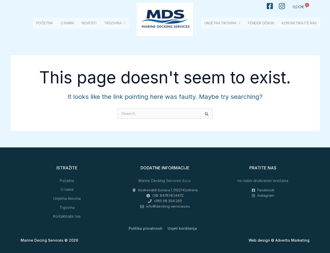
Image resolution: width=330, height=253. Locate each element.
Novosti (89, 23)
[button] (114, 23)
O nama (67, 23)
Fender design (261, 23)
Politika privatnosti (145, 228)
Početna (44, 23)
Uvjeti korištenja (182, 228)
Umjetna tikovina (222, 23)
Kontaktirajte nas (299, 23)
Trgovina (115, 23)
